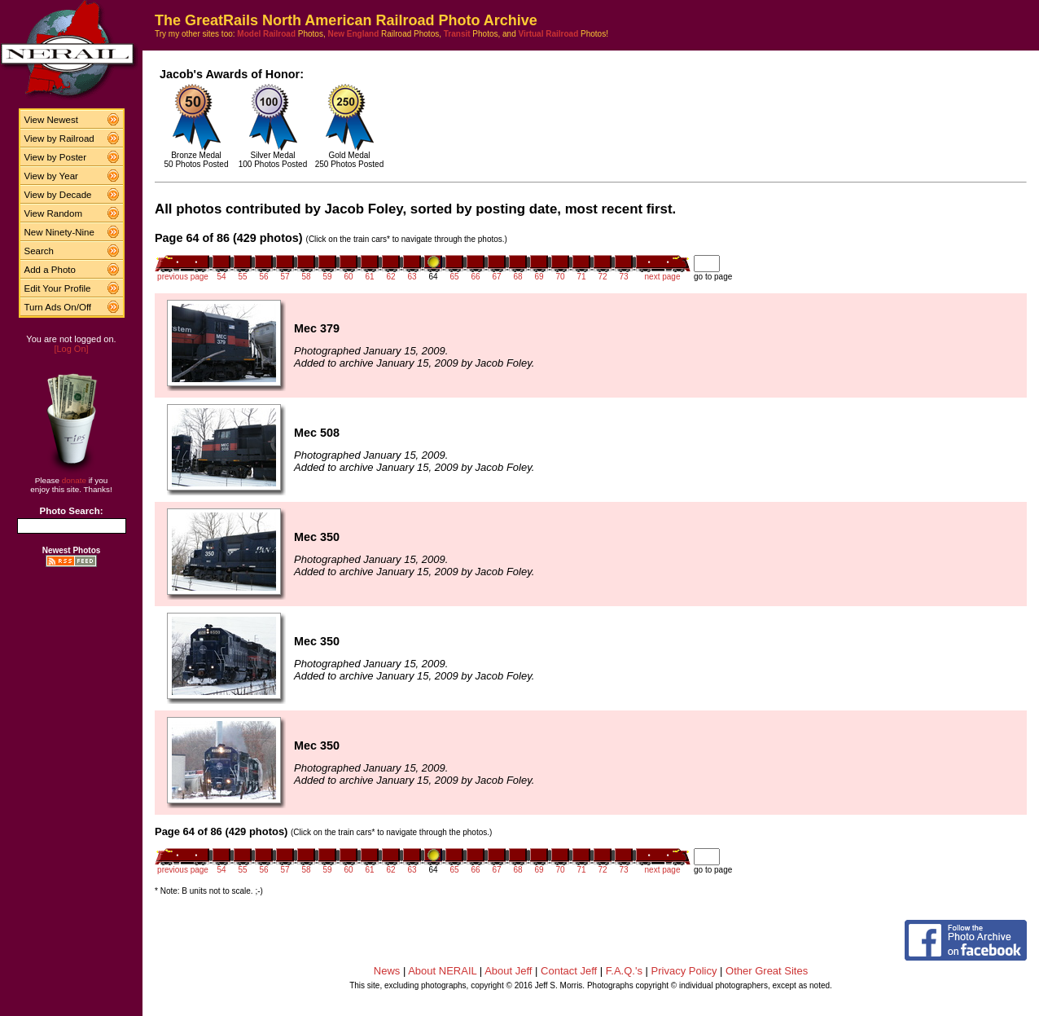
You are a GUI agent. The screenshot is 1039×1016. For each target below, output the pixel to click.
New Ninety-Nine (59, 232)
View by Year (51, 176)
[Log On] (71, 349)
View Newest (51, 120)
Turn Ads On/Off (58, 307)
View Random (53, 213)
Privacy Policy (684, 971)
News (387, 971)
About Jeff (508, 971)
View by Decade (58, 195)
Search (39, 251)
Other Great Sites (767, 971)
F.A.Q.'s (624, 971)
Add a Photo (50, 270)
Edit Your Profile (57, 288)
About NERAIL (442, 971)
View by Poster (55, 157)
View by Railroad (59, 138)
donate (74, 480)
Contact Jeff (569, 971)
